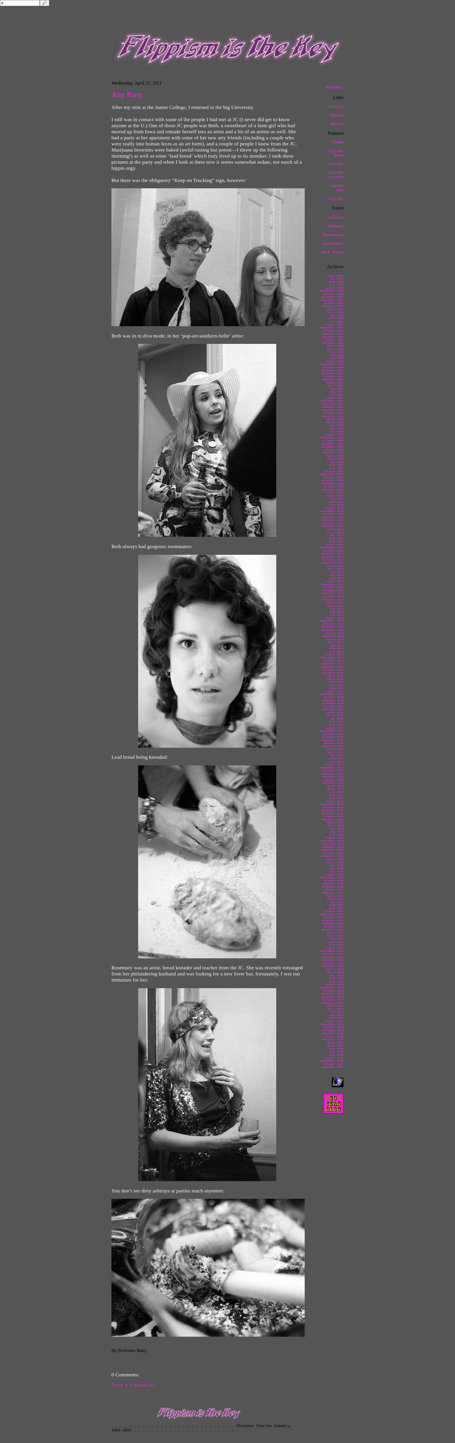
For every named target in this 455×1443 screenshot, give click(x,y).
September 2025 (332, 1061)
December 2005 (333, 337)
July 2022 (336, 944)
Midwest (336, 226)
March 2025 (335, 1042)
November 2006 (333, 370)
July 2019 (336, 835)
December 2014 (333, 667)
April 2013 (335, 606)
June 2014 (336, 648)
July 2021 (336, 908)
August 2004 (334, 288)
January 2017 (334, 743)
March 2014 (335, 639)
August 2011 (334, 544)
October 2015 (334, 697)
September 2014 (332, 657)
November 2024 (333, 1030)
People (337, 115)
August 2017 (334, 764)
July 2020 (336, 871)
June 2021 (336, 905)
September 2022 (332, 951)
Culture (336, 107)
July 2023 (336, 981)
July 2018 (336, 798)
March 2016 (335, 712)
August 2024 (334, 1021)
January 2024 (334, 999)
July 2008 (336, 431)
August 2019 (334, 838)
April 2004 (335, 276)
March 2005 (335, 309)
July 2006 (336, 358)
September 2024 (332, 1024)
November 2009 (333, 480)
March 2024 (335, 1006)
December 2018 (333, 813)
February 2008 (333, 416)
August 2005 (334, 324)
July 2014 (336, 651)
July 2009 (336, 468)
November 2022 (333, 957)
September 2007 (332, 401)
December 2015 (333, 703)
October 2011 (334, 550)
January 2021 (334, 889)
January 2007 (334, 376)
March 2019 (335, 822)
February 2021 (333, 893)
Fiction (336, 164)
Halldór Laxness (336, 175)
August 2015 (334, 691)
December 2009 (333, 483)
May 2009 (337, 462)
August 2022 (334, 948)
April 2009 (335, 459)
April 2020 (335, 862)
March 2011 (335, 529)
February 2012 (333, 563)
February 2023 (333, 966)
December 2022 (333, 960)
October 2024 (334, 1027)
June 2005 (336, 318)
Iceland (336, 218)
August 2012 (334, 581)
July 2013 (336, 614)
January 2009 (334, 450)
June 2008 (336, 428)
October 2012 (334, 587)
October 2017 (334, 770)
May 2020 (337, 865)
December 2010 (333, 520)
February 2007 (333, 379)
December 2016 (333, 740)
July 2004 (336, 285)
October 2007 (334, 404)
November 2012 (333, 590)
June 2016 (336, 721)
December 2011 (333, 557)
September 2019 (332, 841)
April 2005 (335, 312)
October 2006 (334, 367)
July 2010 (336, 505)
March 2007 (335, 382)
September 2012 (332, 584)
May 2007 (337, 389)
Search (337, 124)
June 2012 (336, 575)
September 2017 (332, 767)
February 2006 (333, 343)
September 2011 (332, 547)
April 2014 (335, 642)
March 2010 (335, 492)
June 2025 (336, 1051)
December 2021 (333, 923)
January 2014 (334, 633)
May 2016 (337, 718)
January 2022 (334, 926)
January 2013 (334, 596)
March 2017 (335, 749)
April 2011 (335, 532)
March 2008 (335, 419)
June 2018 (336, 795)
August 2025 (334, 1058)
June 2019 (336, 831)
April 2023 (335, 972)
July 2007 (336, 395)
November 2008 (333, 444)
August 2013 (334, 618)
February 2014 (333, 636)
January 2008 (334, 413)
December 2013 (333, 630)
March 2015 (335, 676)
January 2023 (334, 963)
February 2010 (333, 489)
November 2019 (333, 847)
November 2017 (333, 774)
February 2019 (333, 819)
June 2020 (336, 868)
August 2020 (334, 874)
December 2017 (333, 776)
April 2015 (335, 679)
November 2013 (333, 627)
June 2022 (336, 942)
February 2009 (333, 453)
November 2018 (333, 810)
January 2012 (334, 559)
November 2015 (333, 700)
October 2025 (334, 1064)
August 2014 (334, 654)
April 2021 (335, 899)
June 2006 (336, 355)
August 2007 (334, 397)
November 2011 (333, 553)
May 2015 (337, 682)
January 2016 (334, 706)
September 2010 (332, 511)
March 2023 (335, 969)
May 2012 (337, 572)
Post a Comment (133, 1384)
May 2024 (337, 1012)
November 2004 (333, 297)
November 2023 (333, 993)
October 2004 (334, 294)
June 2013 (336, 612)
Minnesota (334, 235)
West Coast (332, 252)
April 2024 (335, 1009)
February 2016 (333, 709)
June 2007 (336, 391)
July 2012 (336, 578)
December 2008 (333, 446)
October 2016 (334, 734)
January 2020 (334, 853)
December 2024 (333, 1033)
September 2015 (332, 694)
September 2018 (332, 804)
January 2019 (334, 816)
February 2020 (333, 856)
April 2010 (335, 495)
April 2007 (335, 385)
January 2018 (334, 780)
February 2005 (333, 306)
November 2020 (333, 883)
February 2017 (333, 746)
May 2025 (337, 1048)
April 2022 (335, 935)
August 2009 (334, 471)
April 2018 (335, 789)
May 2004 (337, 278)
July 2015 (336, 688)
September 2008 (332, 437)
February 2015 (333, 673)
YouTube (336, 199)
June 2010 (336, 502)
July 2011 (336, 541)
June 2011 (336, 538)
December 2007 (333, 410)
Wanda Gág (338, 188)
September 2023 (332, 987)
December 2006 (333, 373)
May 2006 (337, 352)
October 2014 (334, 660)
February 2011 (333, 526)
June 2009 (336, 465)
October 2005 (334, 330)
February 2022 (333, 929)
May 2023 (337, 975)
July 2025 (336, 1055)
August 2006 (334, 361)
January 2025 (334, 1036)
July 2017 (336, 761)
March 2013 (335, 602)
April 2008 (335, 422)
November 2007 (333, 407)
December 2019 (333, 850)
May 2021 (337, 902)
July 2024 (336, 1018)
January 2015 (334, 670)
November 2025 (333, 1067)
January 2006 (334, 340)
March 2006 (335, 346)
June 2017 (336, 758)
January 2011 (334, 523)
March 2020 (335, 859)
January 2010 (334, 486)
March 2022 (335, 932)
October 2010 (334, 514)
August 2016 (334, 728)
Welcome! (335, 87)
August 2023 (334, 984)
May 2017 (337, 755)
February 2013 (333, 599)
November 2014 (333, 663)
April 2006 (335, 349)
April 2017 (335, 752)
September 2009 (332, 474)
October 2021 (334, 917)
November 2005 (333, 333)
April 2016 (335, 715)
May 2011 (337, 535)
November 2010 (333, 517)
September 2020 (332, 877)
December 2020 (333, 887)
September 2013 (332, 621)
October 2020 (334, 880)
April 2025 (335, 1045)
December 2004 (333, 300)
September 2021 (332, 914)
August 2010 (334, 508)
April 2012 (335, 569)
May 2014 (337, 645)
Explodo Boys (336, 153)
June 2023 (336, 978)
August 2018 (334, 801)
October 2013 (334, 624)
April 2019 (335, 825)
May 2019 (337, 829)
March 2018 (335, 786)
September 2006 (332, 364)
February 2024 (333, 1003)
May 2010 (337, 498)
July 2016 (336, 725)
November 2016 (333, 737)
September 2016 (332, 731)
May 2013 (337, 608)
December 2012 (333, 593)
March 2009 (335, 456)
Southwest (334, 244)
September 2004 (332, 291)
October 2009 (334, 477)
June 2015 (336, 685)
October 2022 (334, 954)
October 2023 (334, 991)
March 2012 (335, 566)
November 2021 (333, 920)
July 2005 (336, 321)
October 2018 (334, 807)
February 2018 (333, 783)
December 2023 (333, 997)
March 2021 (335, 896)
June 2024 (336, 1015)
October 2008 (334, 440)
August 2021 (334, 911)
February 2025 (333, 1039)
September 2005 (332, 327)
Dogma (338, 142)
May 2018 (337, 792)
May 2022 (337, 938)
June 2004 (336, 282)
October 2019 (334, 844)
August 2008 (334, 434)
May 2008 (337, 425)
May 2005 (337, 315)
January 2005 (334, 303)
